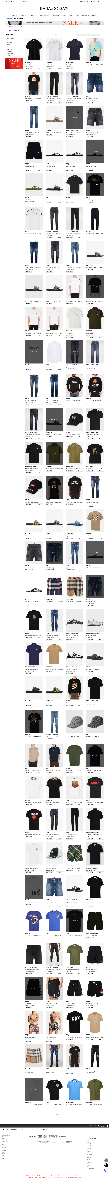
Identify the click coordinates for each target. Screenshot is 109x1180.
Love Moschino (89, 1153)
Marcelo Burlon (5, 1139)
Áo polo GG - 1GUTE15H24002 (53, 770)
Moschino (4, 1146)
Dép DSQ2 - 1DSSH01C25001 (32, 601)
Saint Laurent (9, 51)
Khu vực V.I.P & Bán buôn (82, 15)
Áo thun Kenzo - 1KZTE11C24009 (33, 935)
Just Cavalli (89, 1154)
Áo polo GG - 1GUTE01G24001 (94, 770)
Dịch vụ (94, 15)
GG (7, 46)
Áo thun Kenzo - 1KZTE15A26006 (94, 301)
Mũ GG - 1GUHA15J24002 (72, 736)
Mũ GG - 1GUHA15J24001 (92, 736)
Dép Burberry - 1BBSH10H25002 (53, 434)
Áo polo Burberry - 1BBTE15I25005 (54, 468)
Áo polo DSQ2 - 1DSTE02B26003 (33, 233)
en (13, 1)
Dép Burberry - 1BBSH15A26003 (33, 301)
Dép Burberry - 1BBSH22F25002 (53, 536)
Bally (87, 1146)
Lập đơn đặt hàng (45, 15)
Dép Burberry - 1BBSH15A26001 (53, 301)
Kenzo (8, 47)
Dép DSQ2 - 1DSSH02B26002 (53, 200)
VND (23, 1)
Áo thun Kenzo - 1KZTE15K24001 (33, 736)
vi (11, 1)
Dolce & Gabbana (10, 38)
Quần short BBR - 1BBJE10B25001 (74, 601)
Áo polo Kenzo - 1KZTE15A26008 (54, 333)
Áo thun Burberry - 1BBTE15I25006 (94, 468)
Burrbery (9, 36)
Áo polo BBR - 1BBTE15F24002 (33, 802)
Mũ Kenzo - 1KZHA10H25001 (73, 434)
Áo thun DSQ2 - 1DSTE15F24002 (74, 802)
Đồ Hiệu (4, 1150)
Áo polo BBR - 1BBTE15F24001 (53, 802)
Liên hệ (76, 1)
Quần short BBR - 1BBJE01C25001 (54, 601)
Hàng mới (15, 15)
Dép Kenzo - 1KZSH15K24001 (93, 669)
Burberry (4, 1136)
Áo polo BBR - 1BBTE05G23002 (74, 1104)
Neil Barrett (9, 49)
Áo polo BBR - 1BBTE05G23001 (94, 1104)
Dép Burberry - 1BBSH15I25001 (33, 536)
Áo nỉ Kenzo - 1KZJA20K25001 (73, 400)
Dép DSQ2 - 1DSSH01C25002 (93, 568)
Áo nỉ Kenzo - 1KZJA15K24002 (73, 703)
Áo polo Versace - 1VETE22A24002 (95, 1037)
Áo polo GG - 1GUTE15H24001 (32, 770)
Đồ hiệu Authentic (6, 1159)
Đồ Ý (3, 1155)
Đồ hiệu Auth (5, 1158)
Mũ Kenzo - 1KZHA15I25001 (32, 502)
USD (27, 1)
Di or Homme (9, 42)
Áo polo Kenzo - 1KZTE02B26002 (74, 200)
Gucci (3, 1138)
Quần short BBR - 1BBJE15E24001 (74, 868)
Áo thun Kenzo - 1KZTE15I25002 (74, 502)
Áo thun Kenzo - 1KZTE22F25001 (94, 536)
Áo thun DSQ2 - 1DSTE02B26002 (94, 200)
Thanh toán (32, 1136)
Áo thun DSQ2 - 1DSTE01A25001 (33, 635)
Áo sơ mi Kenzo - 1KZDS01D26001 (94, 64)
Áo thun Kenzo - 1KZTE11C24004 (54, 935)
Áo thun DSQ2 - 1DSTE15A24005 (33, 902)
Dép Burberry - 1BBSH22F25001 (74, 536)
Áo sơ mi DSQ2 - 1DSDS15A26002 (33, 367)
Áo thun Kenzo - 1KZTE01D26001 (33, 98)
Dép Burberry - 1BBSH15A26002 (94, 267)
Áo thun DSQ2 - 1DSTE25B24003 (74, 935)
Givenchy (9, 44)
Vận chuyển (32, 1142)
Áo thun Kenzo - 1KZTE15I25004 (53, 502)
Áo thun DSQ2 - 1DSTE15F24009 (94, 802)
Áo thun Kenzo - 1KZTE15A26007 (33, 333)
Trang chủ (9, 18)
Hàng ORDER (34, 15)
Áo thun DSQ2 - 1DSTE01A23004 (74, 1071)
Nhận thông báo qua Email (10, 1129)
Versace (8, 55)
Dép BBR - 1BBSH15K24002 (32, 703)
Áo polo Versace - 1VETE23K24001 (54, 669)
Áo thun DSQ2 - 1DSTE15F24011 (33, 834)
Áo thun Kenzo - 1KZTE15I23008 (53, 1104)
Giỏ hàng (96, 1)
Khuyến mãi (56, 15)
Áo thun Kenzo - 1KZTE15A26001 (74, 301)
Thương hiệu (24, 15)
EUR (30, 1)
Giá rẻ (3, 1152)
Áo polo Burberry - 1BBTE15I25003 (74, 468)
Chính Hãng (5, 1153)
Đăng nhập (83, 1)
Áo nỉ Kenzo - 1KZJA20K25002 (93, 400)
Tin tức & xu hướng (67, 15)
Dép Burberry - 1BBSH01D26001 (53, 132)
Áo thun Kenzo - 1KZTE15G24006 (74, 770)
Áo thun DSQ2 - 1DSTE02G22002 (74, 1037)
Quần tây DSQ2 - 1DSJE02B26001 (94, 233)
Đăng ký (89, 1)
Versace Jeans (10, 53)
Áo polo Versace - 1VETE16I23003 (33, 1104)
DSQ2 (8, 40)
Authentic (4, 1156)
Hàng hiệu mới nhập (18, 18)
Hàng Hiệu (4, 1149)
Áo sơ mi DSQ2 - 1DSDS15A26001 (54, 367)
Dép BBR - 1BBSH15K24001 (53, 703)
